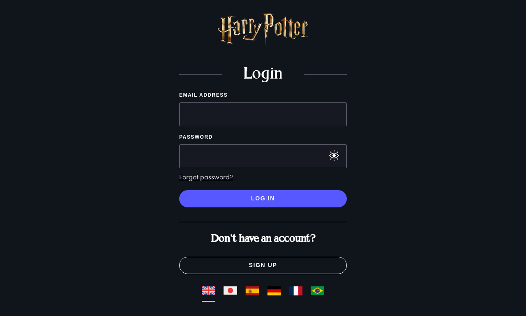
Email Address (203, 95)
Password (196, 137)
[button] (186, 34)
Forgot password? (206, 176)
